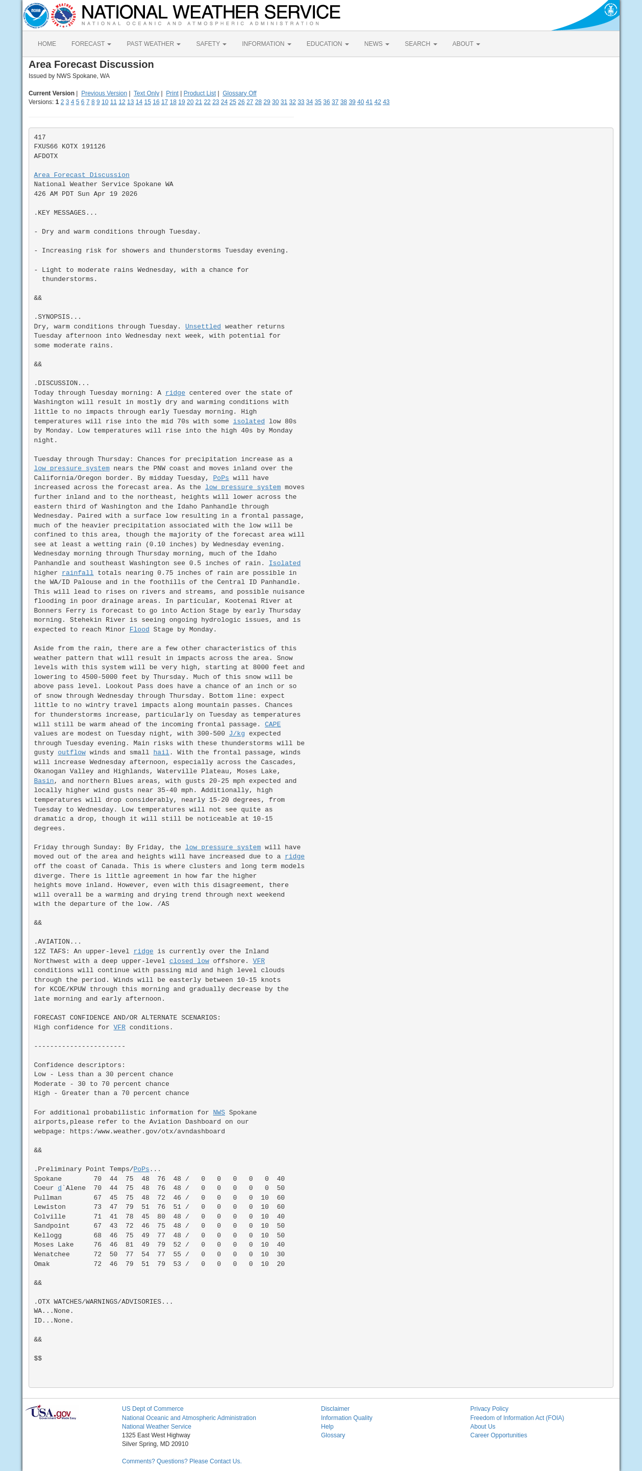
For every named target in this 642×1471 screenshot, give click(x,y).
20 (190, 102)
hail (161, 752)
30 (275, 102)
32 (292, 102)
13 (130, 102)
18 (173, 102)
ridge (175, 393)
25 (233, 102)
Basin (44, 781)
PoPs (221, 478)
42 (377, 102)
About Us (483, 1426)
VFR (259, 961)
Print (172, 93)
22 (207, 102)
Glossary (333, 1435)
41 (369, 102)
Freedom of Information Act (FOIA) (517, 1418)
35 (318, 102)
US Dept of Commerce (153, 1408)
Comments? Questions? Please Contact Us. (182, 1461)
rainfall (77, 573)
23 (215, 102)
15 (147, 102)
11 (113, 102)
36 (326, 102)
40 (360, 102)
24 (224, 102)
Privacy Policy (490, 1408)
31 (284, 102)
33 (301, 102)
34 (309, 102)
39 (352, 102)
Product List (200, 93)
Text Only (146, 93)
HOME (47, 43)
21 (198, 102)
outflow (72, 752)
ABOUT (466, 43)
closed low (189, 961)
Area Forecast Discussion (82, 175)
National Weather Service (156, 1426)
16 (156, 102)
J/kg (237, 734)
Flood (140, 629)
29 (266, 102)
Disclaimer (335, 1408)
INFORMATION (266, 43)
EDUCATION (328, 43)
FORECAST (91, 43)
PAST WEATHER (154, 43)
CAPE (273, 724)
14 (139, 102)
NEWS (376, 43)
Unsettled (203, 327)
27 (249, 102)
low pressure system (72, 468)
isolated (249, 421)
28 (258, 102)
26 (241, 102)
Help (327, 1426)
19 (181, 102)
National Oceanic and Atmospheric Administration (189, 1418)
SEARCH (421, 43)
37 (335, 102)
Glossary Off (239, 93)
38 (343, 102)
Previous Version (104, 93)
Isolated (285, 563)
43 (386, 102)
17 (164, 102)
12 (121, 102)
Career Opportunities (499, 1435)
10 (105, 102)
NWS (219, 1113)
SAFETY (211, 43)
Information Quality (347, 1418)
